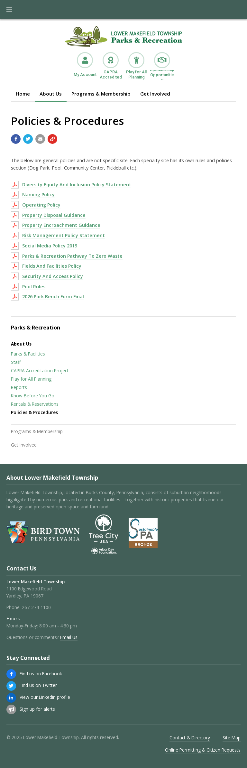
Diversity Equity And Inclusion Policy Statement (76, 184)
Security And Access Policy (52, 276)
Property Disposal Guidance (54, 215)
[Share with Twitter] (28, 139)
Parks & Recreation (35, 327)
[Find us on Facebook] (11, 674)
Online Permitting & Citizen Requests (203, 750)
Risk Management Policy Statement (63, 235)
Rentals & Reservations (35, 404)
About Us (51, 93)
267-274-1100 (36, 607)
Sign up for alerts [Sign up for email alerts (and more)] (37, 709)
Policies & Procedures (34, 412)
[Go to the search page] (237, 10)
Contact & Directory (189, 738)
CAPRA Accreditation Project (40, 370)
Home (23, 93)
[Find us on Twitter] (11, 686)
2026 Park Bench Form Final (53, 296)
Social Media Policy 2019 (49, 246)
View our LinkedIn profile (45, 697)
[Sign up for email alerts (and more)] (11, 709)
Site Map (232, 738)
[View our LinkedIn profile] (11, 698)
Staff (16, 362)
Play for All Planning (31, 379)
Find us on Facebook (41, 674)
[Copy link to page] (52, 139)
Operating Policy (41, 205)
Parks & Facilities (28, 354)
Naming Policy (38, 194)
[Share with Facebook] (16, 139)
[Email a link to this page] (40, 139)
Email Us (69, 637)
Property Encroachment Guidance (61, 225)
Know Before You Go (32, 396)
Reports (19, 387)
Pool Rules (33, 286)
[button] (9, 9)
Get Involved (155, 93)
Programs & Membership (101, 93)
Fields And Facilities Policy (51, 266)
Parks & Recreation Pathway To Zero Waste (72, 256)
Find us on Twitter (38, 685)
